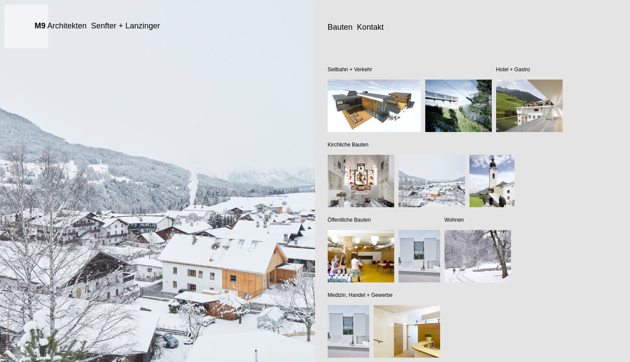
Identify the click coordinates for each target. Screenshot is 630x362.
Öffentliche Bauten (349, 220)
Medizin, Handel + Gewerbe (360, 295)
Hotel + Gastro (513, 69)
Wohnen (454, 220)
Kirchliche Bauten (348, 145)
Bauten (340, 27)
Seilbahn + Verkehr (350, 69)
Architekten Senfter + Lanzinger (97, 25)
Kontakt (370, 27)
